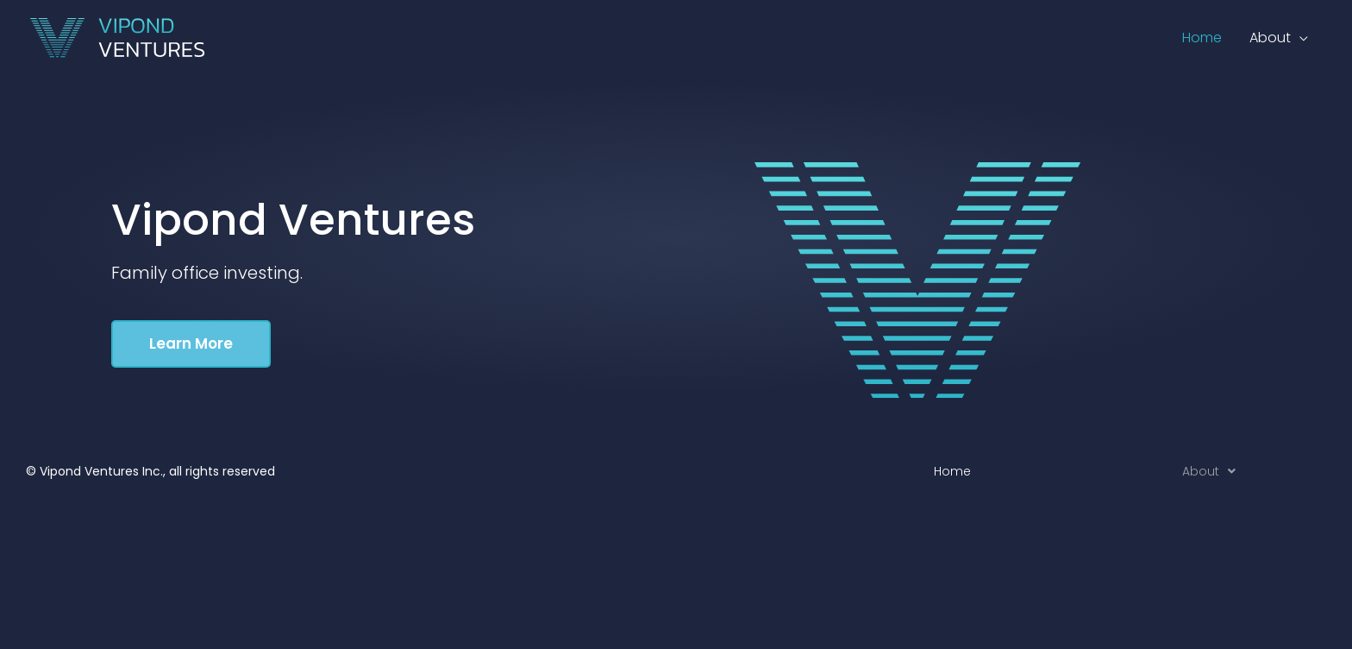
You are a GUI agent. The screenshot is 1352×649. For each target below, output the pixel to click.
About (1209, 471)
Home (952, 471)
